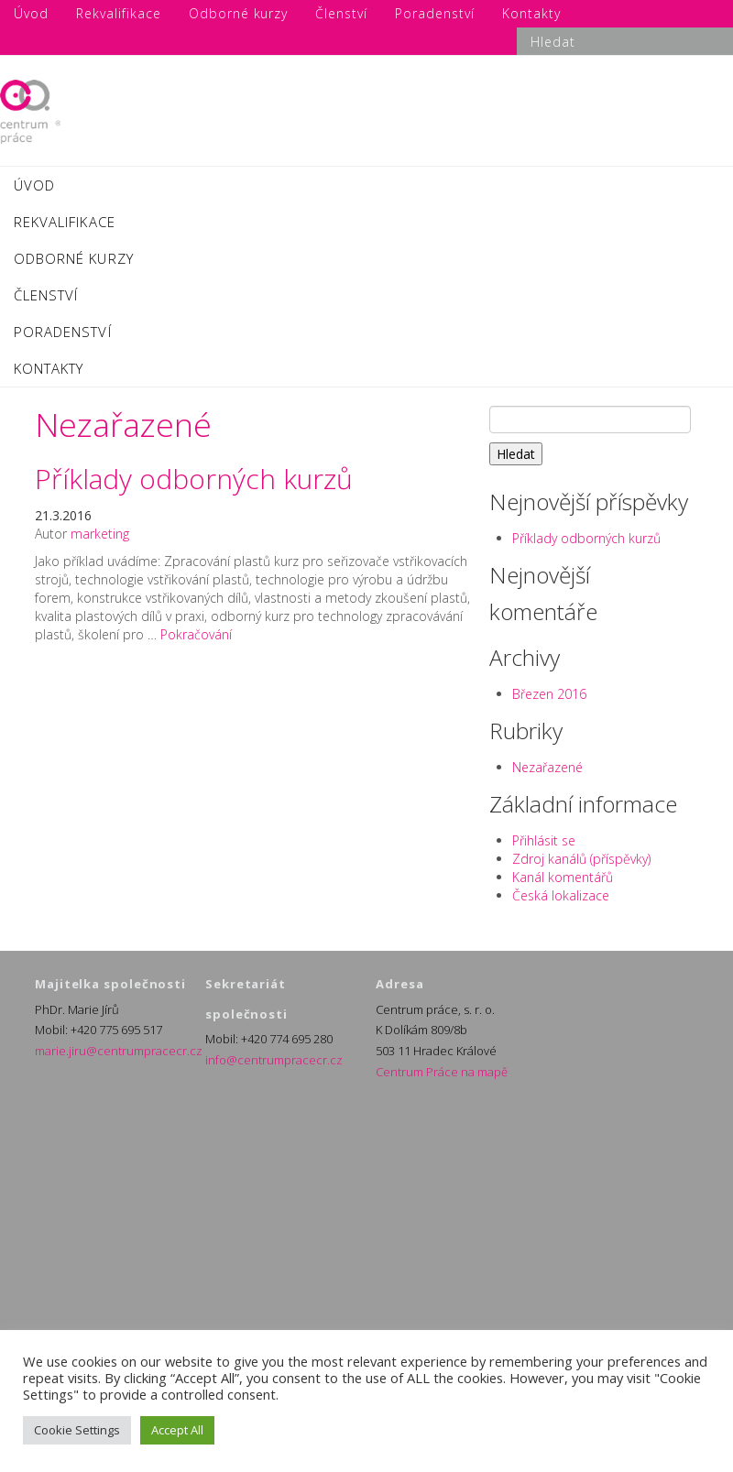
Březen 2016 (549, 694)
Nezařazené (547, 767)
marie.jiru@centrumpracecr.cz (118, 1050)
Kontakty (48, 368)
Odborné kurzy (74, 258)
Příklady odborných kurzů (194, 478)
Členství (46, 295)
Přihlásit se (543, 840)
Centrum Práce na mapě (442, 1071)
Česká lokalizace (560, 895)
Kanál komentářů (562, 877)
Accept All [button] (177, 1430)
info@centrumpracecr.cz (274, 1060)
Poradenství (63, 331)
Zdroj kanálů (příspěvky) (581, 858)
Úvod (34, 185)
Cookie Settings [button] (77, 1430)
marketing (100, 533)
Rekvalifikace (64, 222)
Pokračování (196, 634)
